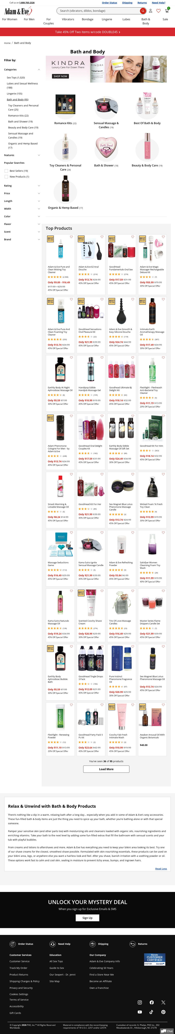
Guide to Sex (57, 968)
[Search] (102, 10)
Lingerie (107, 19)
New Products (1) (19, 176)
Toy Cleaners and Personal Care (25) (23, 107)
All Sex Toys (56, 961)
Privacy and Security (21, 987)
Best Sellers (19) (19, 170)
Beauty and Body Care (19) (23, 127)
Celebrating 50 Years (101, 968)
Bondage (87, 19)
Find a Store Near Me (102, 974)
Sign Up (87, 918)
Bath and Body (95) (17, 99)
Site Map (55, 981)
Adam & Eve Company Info (105, 961)
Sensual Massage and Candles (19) (20, 135)
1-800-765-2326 (27, 2)
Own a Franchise (99, 987)
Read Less (161, 868)
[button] (106, 769)
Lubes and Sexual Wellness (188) (22, 85)
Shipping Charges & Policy (24, 981)
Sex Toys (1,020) (16, 77)
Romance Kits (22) (18, 115)
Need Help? (158, 2)
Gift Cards (15, 1013)
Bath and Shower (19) (20, 121)
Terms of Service (19, 999)
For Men (29, 19)
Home (7, 43)
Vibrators (68, 19)
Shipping (127, 2)
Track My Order (18, 968)
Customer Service (20, 961)
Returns (142, 2)
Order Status (109, 2)
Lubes (126, 19)
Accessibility (17, 1006)
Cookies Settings (19, 994)
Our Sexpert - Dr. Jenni (63, 974)
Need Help (60, 944)
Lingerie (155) (14, 93)
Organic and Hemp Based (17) (23, 145)
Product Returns (19, 974)
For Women (9, 19)
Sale (165, 19)
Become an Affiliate (101, 981)
